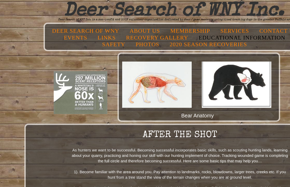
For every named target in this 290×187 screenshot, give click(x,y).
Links (107, 37)
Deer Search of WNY (85, 31)
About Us (145, 31)
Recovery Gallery (157, 37)
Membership (190, 31)
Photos (147, 44)
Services (234, 31)
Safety (113, 44)
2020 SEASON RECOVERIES (208, 44)
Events (75, 37)
